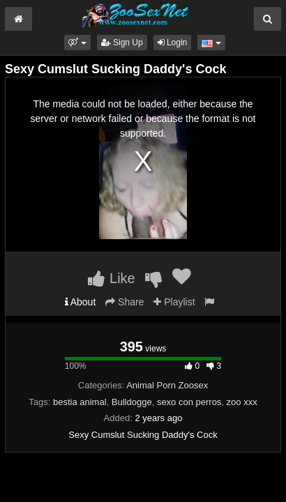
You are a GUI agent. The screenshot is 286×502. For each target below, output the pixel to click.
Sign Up (122, 42)
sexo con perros (189, 402)
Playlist (174, 301)
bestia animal (80, 402)
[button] (77, 42)
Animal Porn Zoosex (167, 385)
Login (173, 42)
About (80, 301)
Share (124, 301)
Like (111, 278)
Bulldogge (132, 402)
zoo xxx (242, 402)
